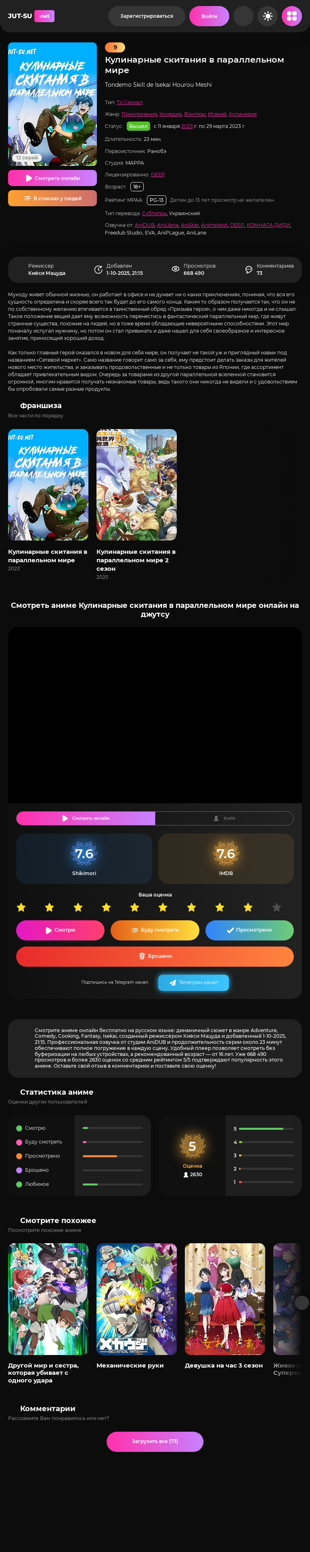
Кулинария (243, 114)
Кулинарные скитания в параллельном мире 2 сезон (136, 560)
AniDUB (145, 225)
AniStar (190, 225)
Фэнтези (194, 114)
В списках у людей (58, 198)
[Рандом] (243, 16)
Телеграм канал (198, 982)
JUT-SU (31, 16)
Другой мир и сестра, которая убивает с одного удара (43, 1372)
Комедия (170, 114)
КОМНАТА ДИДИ (268, 225)
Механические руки (130, 1365)
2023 (187, 126)
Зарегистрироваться (146, 16)
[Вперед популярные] (302, 1303)
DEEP (158, 175)
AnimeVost (214, 225)
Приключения (139, 114)
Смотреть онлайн (57, 178)
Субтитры (154, 213)
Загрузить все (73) (155, 1441)
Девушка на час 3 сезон (224, 1365)
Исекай (217, 114)
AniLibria (167, 225)
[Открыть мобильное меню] (292, 16)
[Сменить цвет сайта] (268, 16)
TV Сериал (130, 102)
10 (286, 907)
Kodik (229, 818)
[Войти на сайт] (209, 16)
